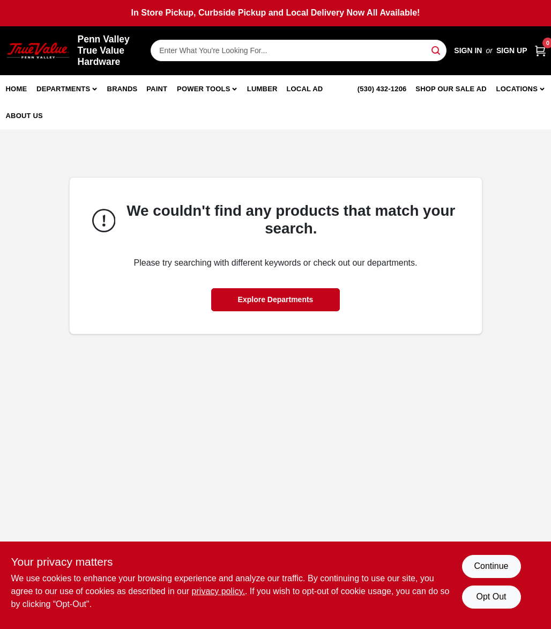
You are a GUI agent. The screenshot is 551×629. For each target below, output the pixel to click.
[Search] (436, 49)
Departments (63, 89)
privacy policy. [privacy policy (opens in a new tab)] (218, 591)
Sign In (468, 50)
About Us (24, 116)
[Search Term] (298, 50)
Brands (122, 89)
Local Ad (304, 89)
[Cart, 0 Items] (540, 50)
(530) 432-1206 (382, 89)
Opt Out (491, 596)
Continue (491, 566)
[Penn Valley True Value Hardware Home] (38, 51)
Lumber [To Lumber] (262, 89)
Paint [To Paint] (156, 89)
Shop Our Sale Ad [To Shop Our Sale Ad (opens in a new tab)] (451, 89)
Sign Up (511, 50)
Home (16, 89)
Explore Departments (276, 299)
